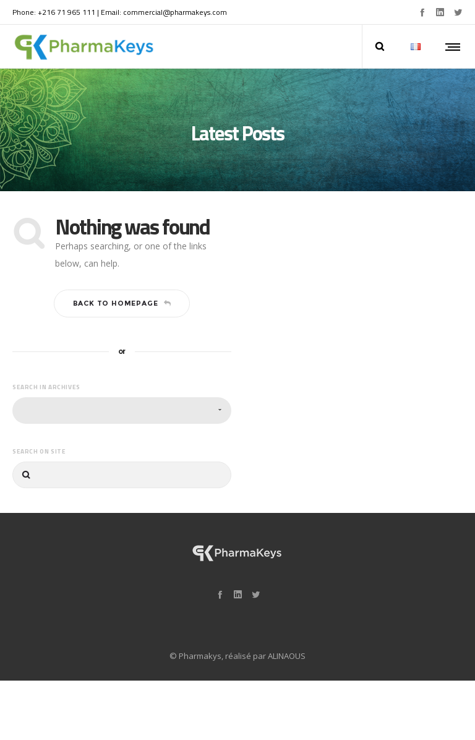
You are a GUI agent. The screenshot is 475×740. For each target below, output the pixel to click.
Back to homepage (122, 294)
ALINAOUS (287, 646)
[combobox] (121, 400)
